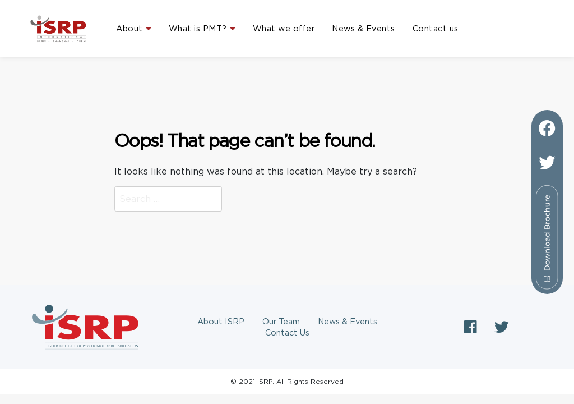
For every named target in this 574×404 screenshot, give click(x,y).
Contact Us (287, 333)
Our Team (281, 321)
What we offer (284, 29)
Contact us (436, 29)
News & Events (363, 29)
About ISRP (220, 321)
